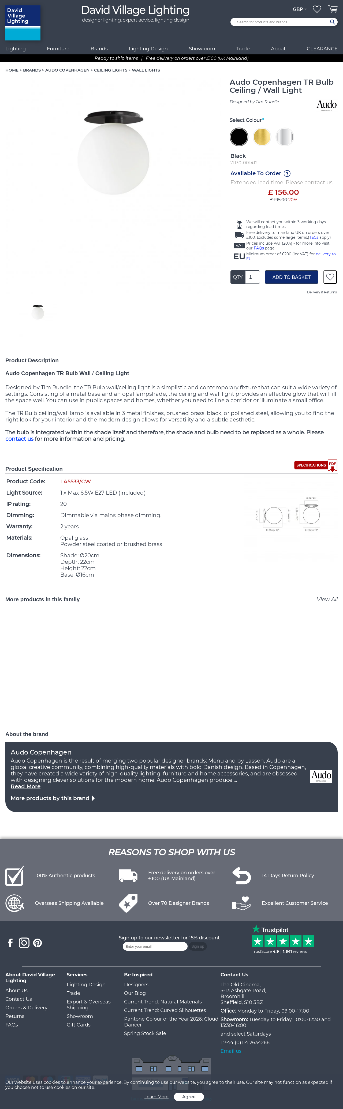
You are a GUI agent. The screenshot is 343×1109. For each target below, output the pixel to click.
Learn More (156, 1096)
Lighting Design (86, 985)
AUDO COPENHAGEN (67, 70)
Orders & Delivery (26, 1008)
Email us (231, 1051)
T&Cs (313, 237)
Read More (25, 786)
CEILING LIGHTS (110, 70)
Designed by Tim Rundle (254, 101)
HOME (11, 70)
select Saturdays (251, 1034)
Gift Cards (79, 1025)
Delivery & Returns (322, 292)
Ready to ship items (116, 58)
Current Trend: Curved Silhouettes (165, 1010)
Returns (14, 1016)
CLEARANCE (322, 49)
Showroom (202, 49)
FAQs (259, 248)
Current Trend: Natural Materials (163, 1002)
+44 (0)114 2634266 (247, 1042)
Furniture (58, 49)
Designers (136, 985)
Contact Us (18, 999)
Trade (73, 993)
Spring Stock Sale (145, 1033)
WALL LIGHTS (146, 70)
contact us (19, 439)
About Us (16, 991)
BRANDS (32, 70)
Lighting (15, 49)
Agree (189, 1096)
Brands (99, 49)
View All (327, 599)
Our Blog (135, 993)
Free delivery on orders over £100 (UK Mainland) (197, 58)
